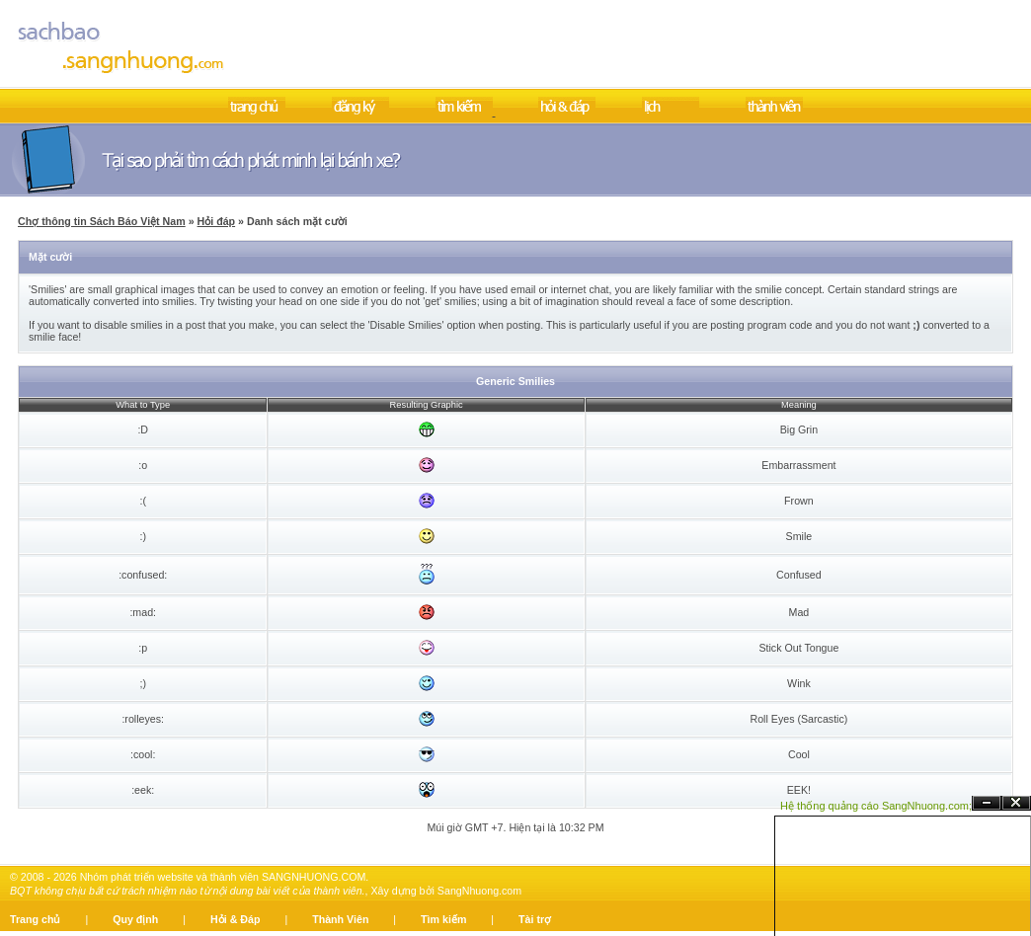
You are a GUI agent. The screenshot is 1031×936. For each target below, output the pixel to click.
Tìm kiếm (443, 919)
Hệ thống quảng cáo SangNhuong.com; (876, 806)
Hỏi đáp (217, 221)
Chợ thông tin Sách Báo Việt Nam (102, 221)
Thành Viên (340, 919)
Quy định (135, 919)
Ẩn (986, 803)
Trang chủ (35, 919)
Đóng (1016, 803)
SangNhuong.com (479, 891)
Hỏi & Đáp (235, 919)
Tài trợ (534, 919)
